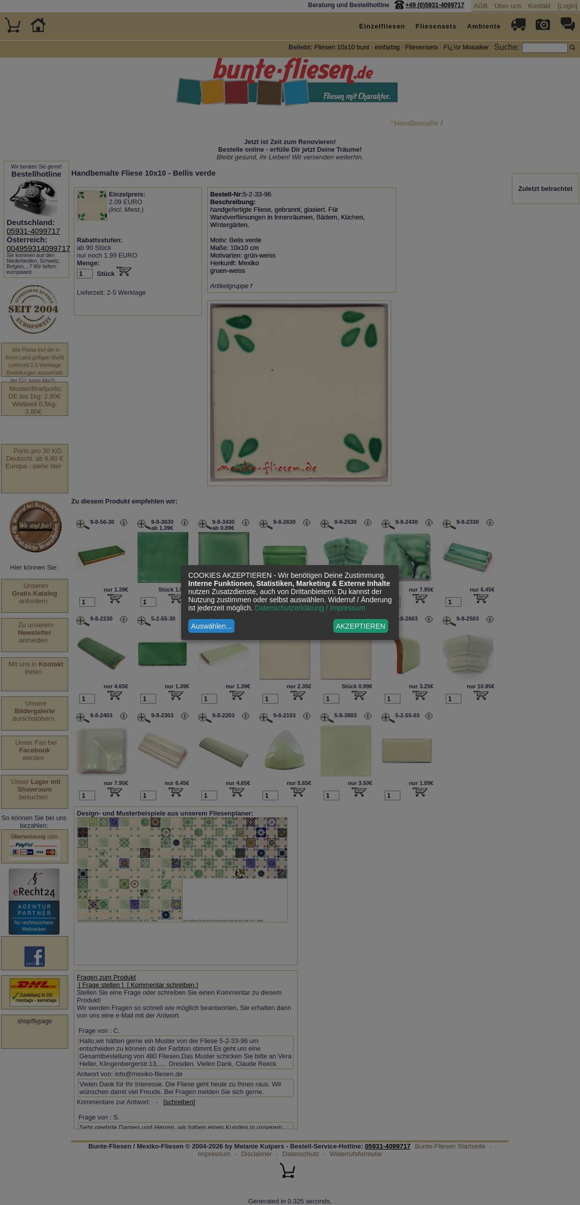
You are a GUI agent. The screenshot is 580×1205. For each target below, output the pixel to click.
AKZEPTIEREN (360, 626)
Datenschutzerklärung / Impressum (310, 608)
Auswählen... (211, 626)
